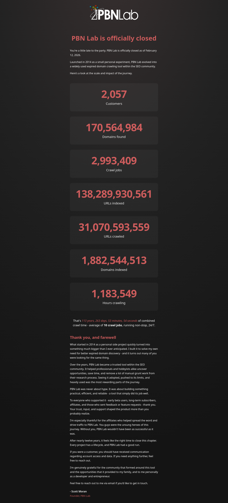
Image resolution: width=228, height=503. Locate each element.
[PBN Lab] (114, 18)
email (111, 483)
